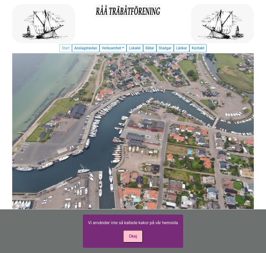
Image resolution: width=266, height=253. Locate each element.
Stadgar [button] (165, 48)
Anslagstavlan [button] (85, 48)
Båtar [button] (149, 48)
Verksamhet (111, 48)
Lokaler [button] (135, 48)
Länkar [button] (181, 48)
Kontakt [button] (198, 48)
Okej (133, 236)
